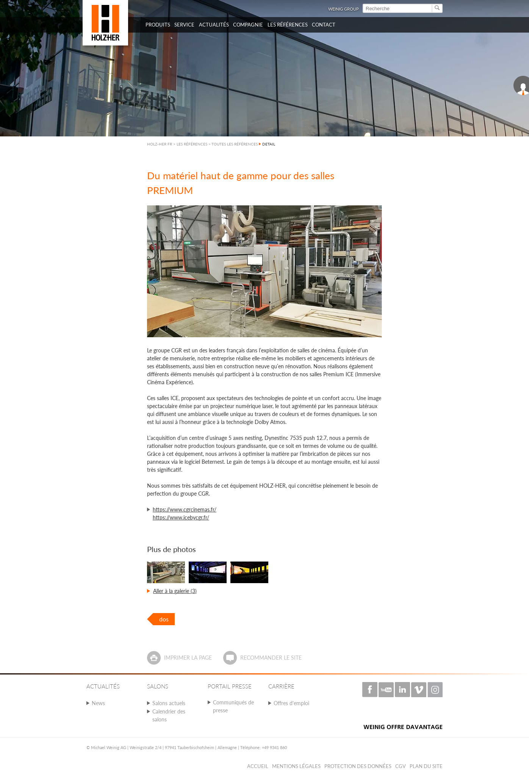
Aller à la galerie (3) (175, 591)
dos (164, 619)
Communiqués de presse (233, 706)
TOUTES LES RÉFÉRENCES (234, 144)
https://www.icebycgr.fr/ (181, 517)
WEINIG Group (343, 8)
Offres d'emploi (291, 703)
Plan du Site (426, 766)
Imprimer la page (188, 657)
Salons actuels (168, 703)
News (98, 703)
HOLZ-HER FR (159, 144)
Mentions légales (296, 766)
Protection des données (357, 766)
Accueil (257, 766)
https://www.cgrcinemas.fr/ (184, 509)
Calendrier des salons (168, 715)
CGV (400, 766)
